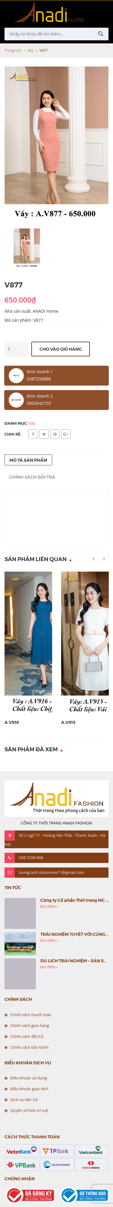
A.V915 (68, 722)
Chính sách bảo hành (29, 1047)
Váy (30, 50)
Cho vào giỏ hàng (60, 349)
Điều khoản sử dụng (28, 1078)
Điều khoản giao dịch (29, 1088)
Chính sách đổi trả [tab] (32, 477)
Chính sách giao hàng (29, 1025)
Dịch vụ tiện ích (24, 1099)
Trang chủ (13, 50)
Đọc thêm (49, 906)
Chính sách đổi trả (26, 1036)
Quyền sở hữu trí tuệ (29, 1110)
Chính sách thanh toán (31, 1014)
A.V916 (12, 722)
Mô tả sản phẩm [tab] (28, 460)
